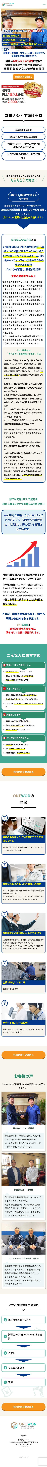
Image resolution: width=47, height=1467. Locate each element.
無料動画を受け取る (23, 77)
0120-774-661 (25, 1447)
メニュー (44, 4)
